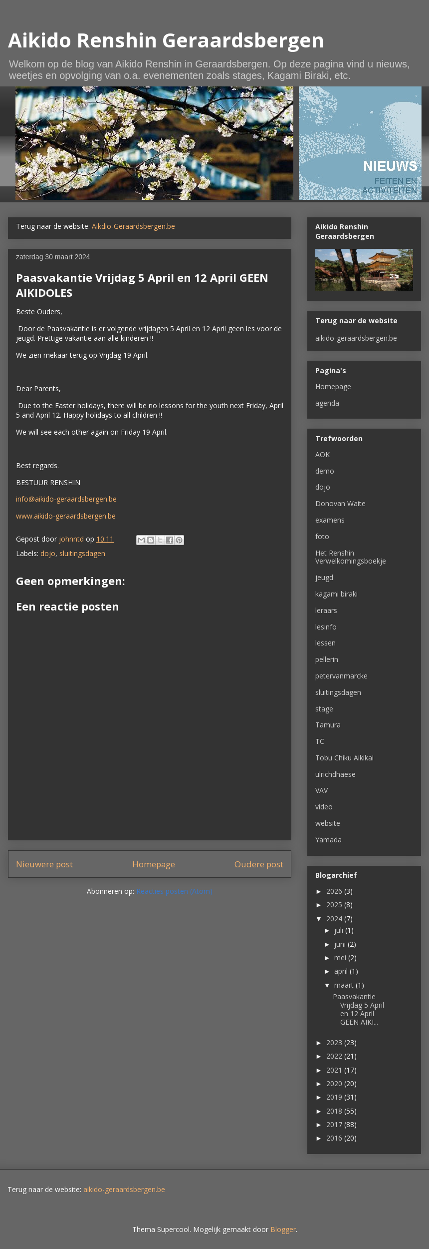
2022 (335, 1056)
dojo (47, 553)
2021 (335, 1070)
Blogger (283, 1229)
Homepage (153, 864)
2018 (335, 1111)
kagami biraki (336, 594)
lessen (325, 642)
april (342, 971)
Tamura (328, 724)
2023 (335, 1042)
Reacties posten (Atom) (174, 891)
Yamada (328, 839)
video (324, 806)
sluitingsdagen (82, 553)
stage (324, 708)
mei (341, 957)
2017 (335, 1124)
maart (345, 985)
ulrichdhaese (335, 774)
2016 (335, 1138)
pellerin (326, 659)
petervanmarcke (341, 675)
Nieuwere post (44, 864)
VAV (321, 790)
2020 (335, 1083)
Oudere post (258, 864)
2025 (335, 904)
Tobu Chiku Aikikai (344, 757)
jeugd (324, 577)
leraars (326, 610)
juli (339, 930)
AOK (322, 454)
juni (341, 944)
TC (319, 741)
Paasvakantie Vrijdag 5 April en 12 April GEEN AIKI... (358, 1009)
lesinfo (326, 626)
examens (330, 520)
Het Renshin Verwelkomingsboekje (350, 557)
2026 (335, 891)
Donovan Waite (340, 503)
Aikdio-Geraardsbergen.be (133, 226)
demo (324, 471)
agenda (327, 403)
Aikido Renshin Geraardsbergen (166, 39)
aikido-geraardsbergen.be (356, 338)
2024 (335, 918)
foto (322, 536)
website (327, 823)
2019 (335, 1097)
